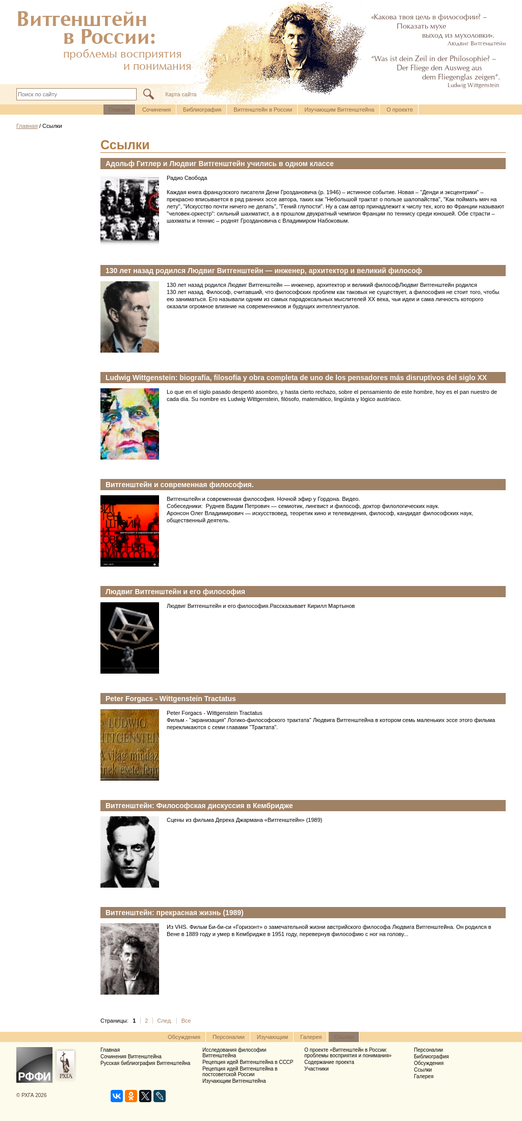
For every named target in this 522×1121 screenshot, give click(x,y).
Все (186, 1021)
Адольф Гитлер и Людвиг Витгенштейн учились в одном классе (220, 163)
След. (164, 1021)
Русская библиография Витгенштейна (145, 1063)
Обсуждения (184, 1037)
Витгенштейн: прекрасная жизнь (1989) (175, 913)
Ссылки (344, 1037)
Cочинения (156, 109)
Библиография (202, 109)
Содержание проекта (329, 1062)
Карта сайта (180, 94)
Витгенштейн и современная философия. (180, 485)
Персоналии (229, 1037)
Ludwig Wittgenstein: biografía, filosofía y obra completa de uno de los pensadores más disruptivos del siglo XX (296, 377)
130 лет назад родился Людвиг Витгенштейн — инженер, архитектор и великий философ (265, 270)
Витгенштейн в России (262, 109)
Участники (316, 1069)
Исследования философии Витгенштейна (234, 1052)
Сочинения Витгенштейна (131, 1056)
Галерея (311, 1037)
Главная (119, 109)
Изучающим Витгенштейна (339, 109)
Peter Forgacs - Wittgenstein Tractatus (171, 699)
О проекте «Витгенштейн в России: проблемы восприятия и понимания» (348, 1052)
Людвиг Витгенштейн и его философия (175, 592)
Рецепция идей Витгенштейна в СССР (248, 1062)
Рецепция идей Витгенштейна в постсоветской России (239, 1071)
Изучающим (272, 1037)
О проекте (399, 109)
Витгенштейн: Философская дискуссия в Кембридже (199, 806)
